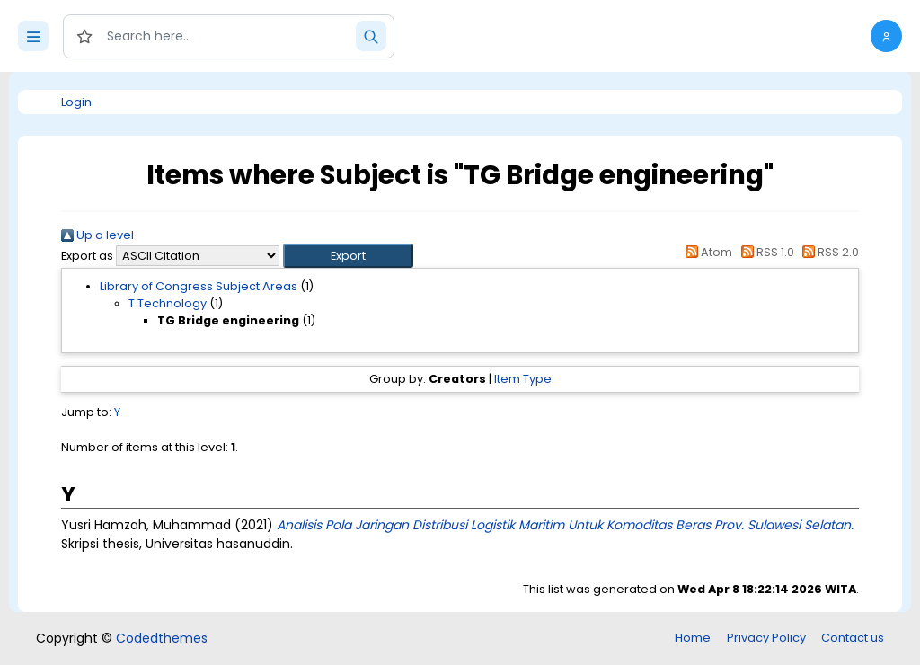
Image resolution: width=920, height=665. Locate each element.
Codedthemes (162, 638)
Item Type (523, 378)
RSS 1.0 (764, 252)
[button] (886, 36)
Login (76, 102)
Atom (706, 252)
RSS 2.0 (828, 252)
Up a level (97, 235)
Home (693, 637)
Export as (87, 255)
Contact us (852, 637)
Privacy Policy (766, 637)
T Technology (167, 303)
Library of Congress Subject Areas (198, 286)
